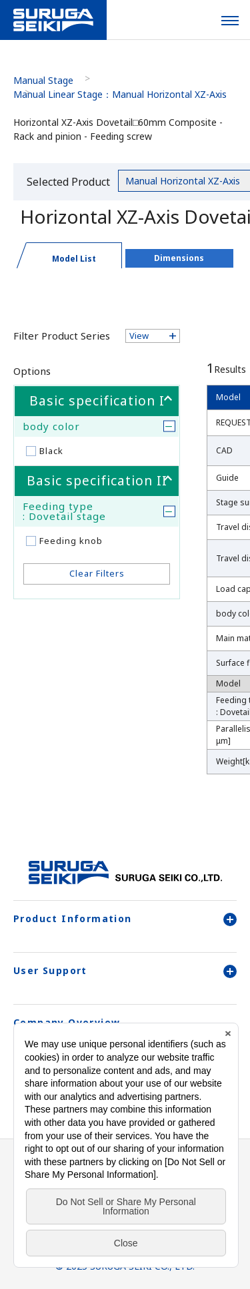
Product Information (125, 918)
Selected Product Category (68, 184)
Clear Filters (97, 573)
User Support (125, 970)
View (139, 336)
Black (51, 451)
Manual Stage (43, 80)
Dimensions (179, 258)
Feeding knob (71, 541)
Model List (74, 258)
